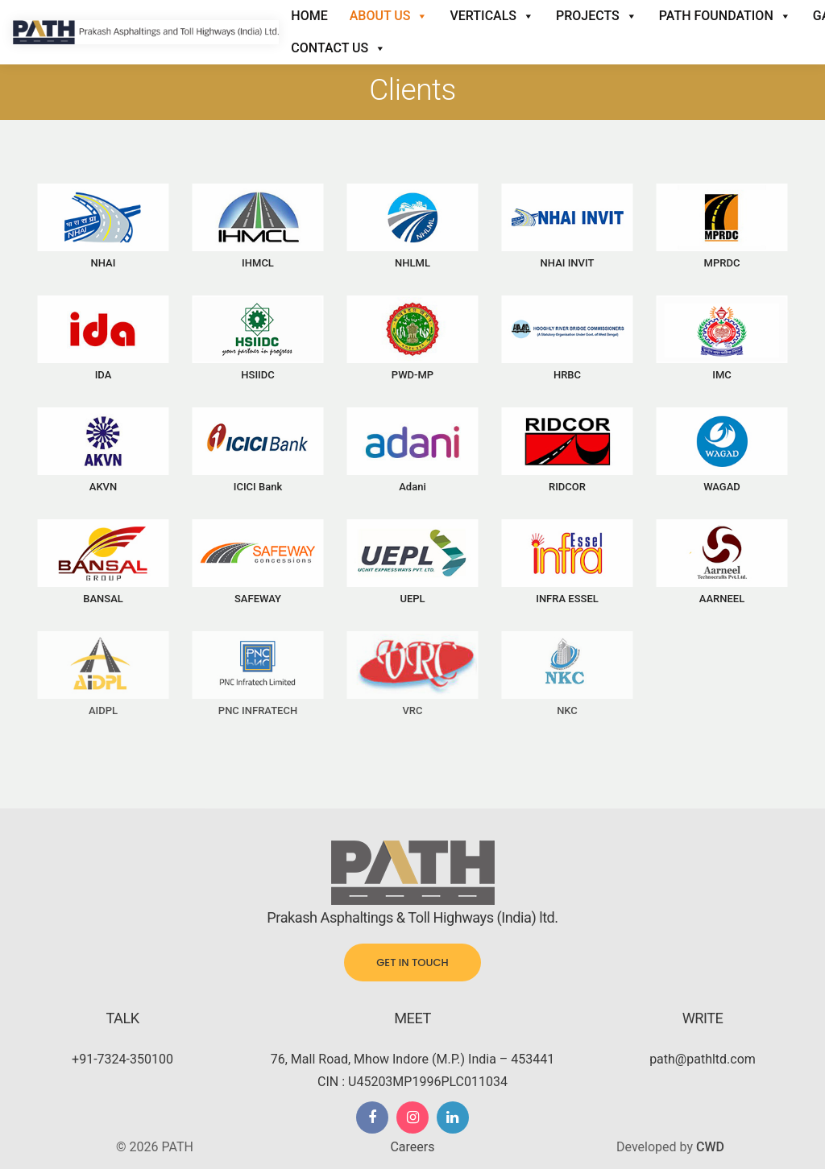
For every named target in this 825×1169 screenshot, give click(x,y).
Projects (596, 16)
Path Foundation (725, 16)
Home (309, 15)
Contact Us (338, 48)
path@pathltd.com (702, 1059)
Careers (412, 1147)
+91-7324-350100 (122, 1059)
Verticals (492, 16)
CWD (710, 1147)
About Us (389, 16)
